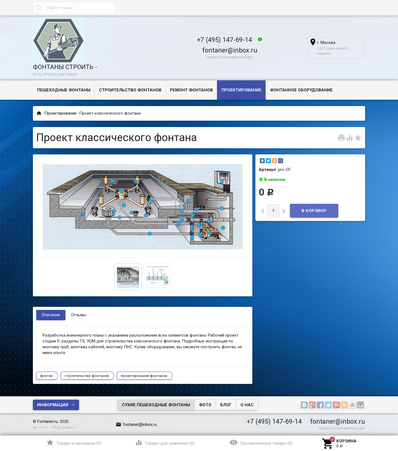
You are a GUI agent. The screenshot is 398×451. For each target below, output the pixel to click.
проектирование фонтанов (144, 376)
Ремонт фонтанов (191, 90)
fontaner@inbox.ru (229, 50)
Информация (52, 404)
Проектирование (241, 90)
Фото (205, 404)
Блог (226, 404)
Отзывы (78, 314)
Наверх (374, 424)
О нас (247, 404)
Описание (51, 314)
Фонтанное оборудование (301, 90)
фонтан (46, 376)
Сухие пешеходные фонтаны (156, 404)
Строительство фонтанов (130, 90)
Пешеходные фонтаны (63, 90)
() (73, 442)
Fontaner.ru (47, 421)
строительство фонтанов (87, 376)
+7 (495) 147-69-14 (224, 40)
